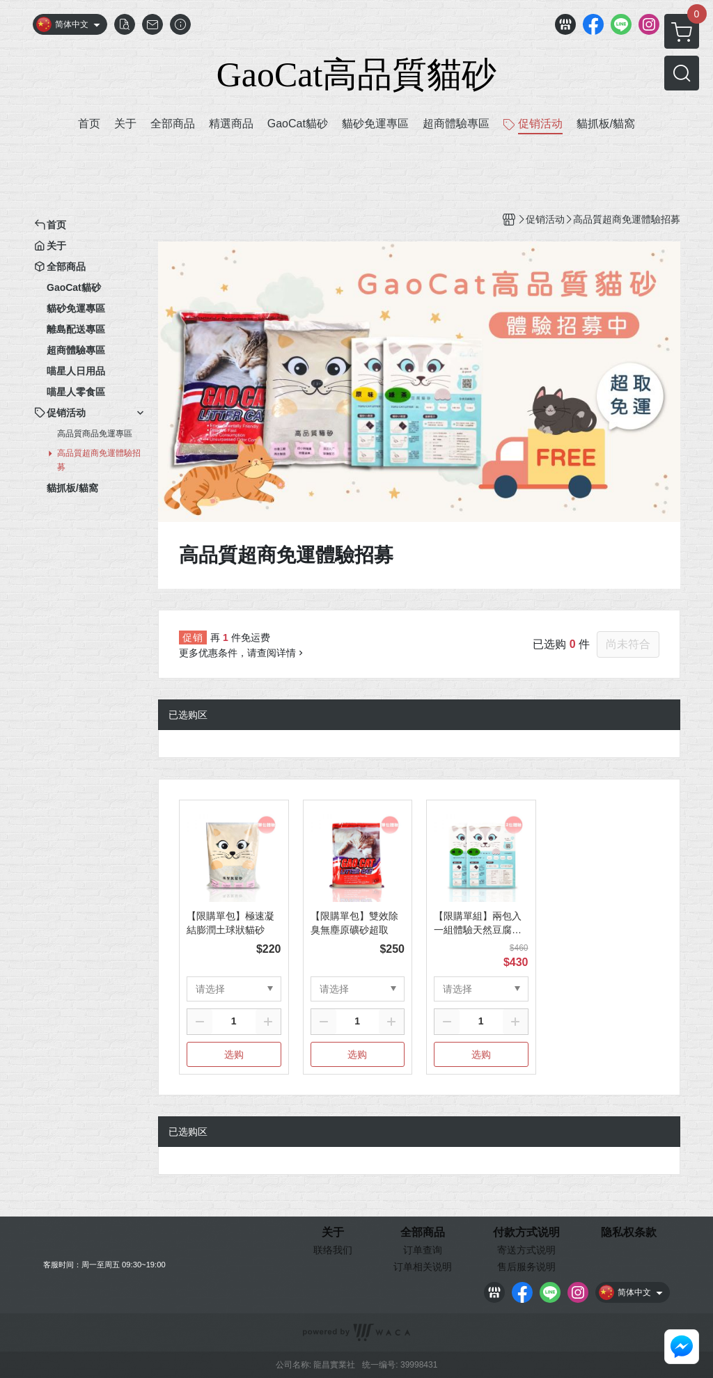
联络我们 (332, 1250)
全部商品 (422, 1232)
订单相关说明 (422, 1267)
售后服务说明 (526, 1267)
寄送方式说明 (526, 1250)
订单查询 (422, 1250)
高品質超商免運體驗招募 (99, 460)
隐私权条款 (629, 1232)
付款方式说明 (526, 1232)
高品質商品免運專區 (94, 433)
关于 (333, 1232)
